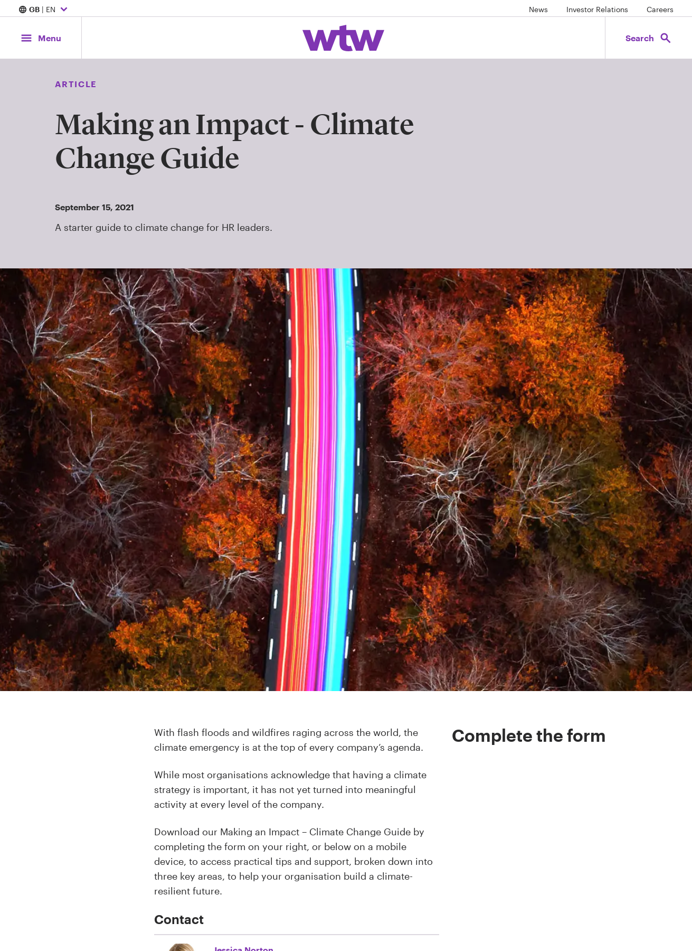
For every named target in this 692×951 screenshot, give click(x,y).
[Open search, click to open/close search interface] (648, 38)
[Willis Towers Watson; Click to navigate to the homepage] (343, 38)
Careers (660, 9)
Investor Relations (597, 9)
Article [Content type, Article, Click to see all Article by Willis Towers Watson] (76, 84)
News (538, 9)
